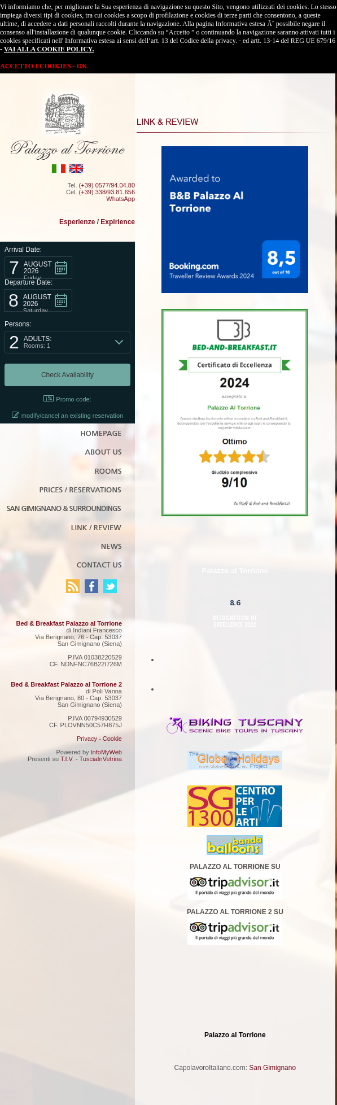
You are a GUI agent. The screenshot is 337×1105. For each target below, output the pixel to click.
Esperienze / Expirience (97, 222)
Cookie (112, 738)
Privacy (87, 738)
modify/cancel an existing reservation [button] (67, 415)
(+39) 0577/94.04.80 (107, 185)
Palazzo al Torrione (235, 570)
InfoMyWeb (106, 752)
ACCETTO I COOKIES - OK (43, 66)
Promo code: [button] (67, 399)
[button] (38, 267)
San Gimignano (272, 1068)
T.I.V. (67, 758)
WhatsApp (120, 198)
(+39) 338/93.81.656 (107, 192)
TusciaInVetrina (101, 758)
